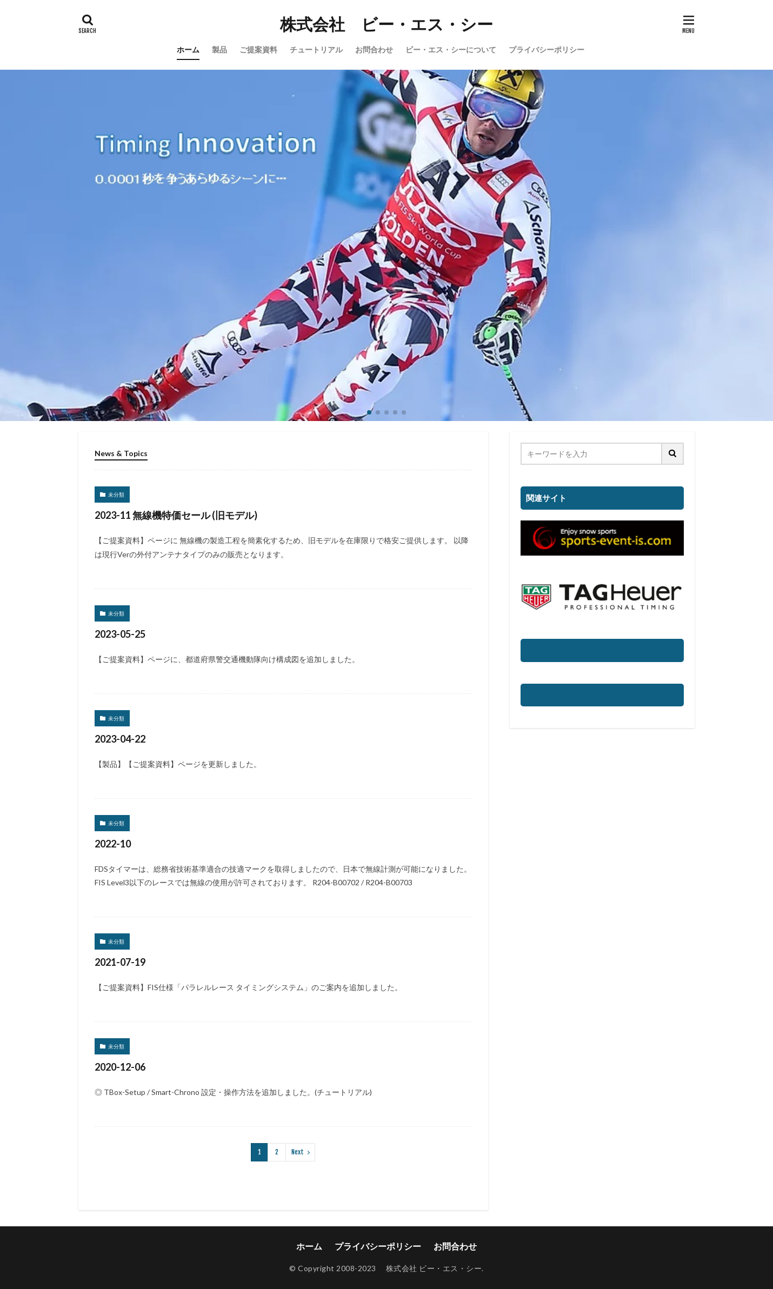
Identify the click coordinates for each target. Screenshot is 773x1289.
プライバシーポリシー (546, 49)
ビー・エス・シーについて (450, 49)
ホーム (188, 49)
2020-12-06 (120, 1067)
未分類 (116, 494)
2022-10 (113, 844)
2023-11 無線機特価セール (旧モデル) (176, 515)
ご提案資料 (258, 49)
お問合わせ (374, 49)
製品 (219, 49)
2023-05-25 (120, 634)
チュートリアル (316, 49)
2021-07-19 (120, 962)
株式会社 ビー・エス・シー (386, 24)
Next (297, 1152)
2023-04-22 (120, 739)
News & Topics (121, 453)
